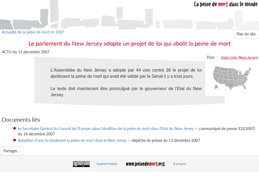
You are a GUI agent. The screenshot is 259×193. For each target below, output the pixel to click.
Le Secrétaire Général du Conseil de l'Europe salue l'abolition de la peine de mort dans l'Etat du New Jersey (106, 128)
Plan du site (246, 34)
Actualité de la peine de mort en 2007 (33, 32)
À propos (179, 164)
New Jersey (248, 57)
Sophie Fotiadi (107, 164)
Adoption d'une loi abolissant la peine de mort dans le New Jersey (72, 140)
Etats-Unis (229, 57)
